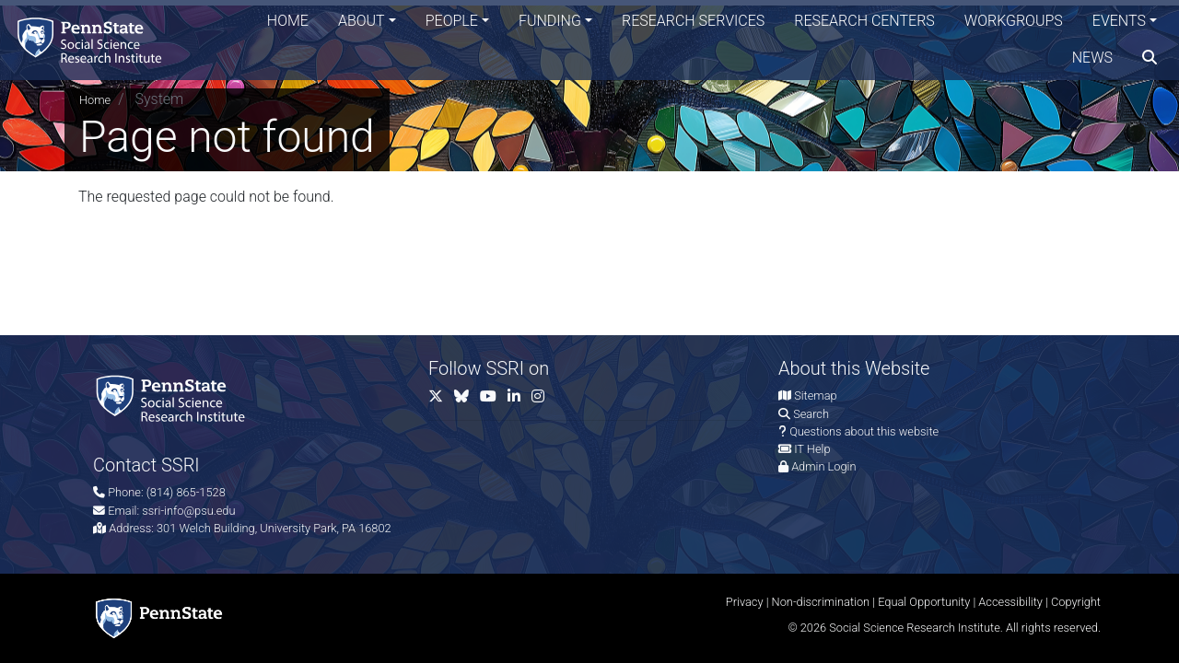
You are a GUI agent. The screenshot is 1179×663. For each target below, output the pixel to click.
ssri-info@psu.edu (188, 511)
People (452, 22)
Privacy (745, 602)
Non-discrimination (821, 602)
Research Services (693, 22)
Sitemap (815, 395)
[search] (1149, 59)
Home (288, 22)
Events (1119, 22)
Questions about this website (864, 431)
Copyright (1076, 602)
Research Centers (864, 22)
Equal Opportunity (924, 602)
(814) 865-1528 (186, 492)
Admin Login (823, 466)
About (361, 22)
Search (811, 414)
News (1092, 59)
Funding (550, 22)
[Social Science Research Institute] (96, 41)
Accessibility (1010, 602)
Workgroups (1013, 22)
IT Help (812, 449)
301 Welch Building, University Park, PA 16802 (274, 528)
